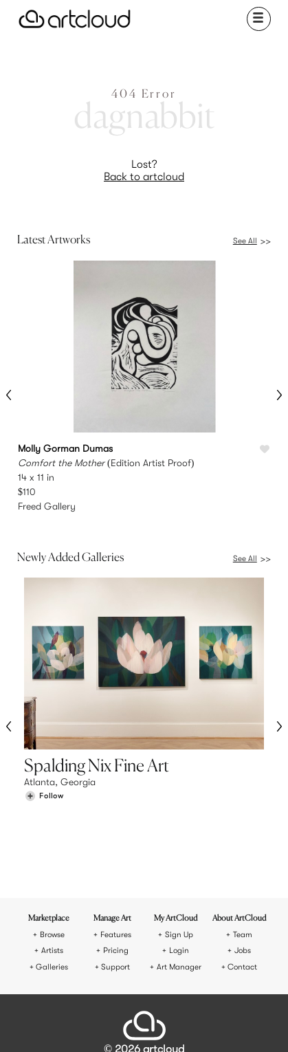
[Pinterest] (109, 1023)
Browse (52, 847)
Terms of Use (116, 976)
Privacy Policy (171, 976)
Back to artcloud (144, 177)
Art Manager (179, 879)
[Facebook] (133, 1023)
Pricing (116, 863)
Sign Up (179, 847)
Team (242, 847)
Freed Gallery (47, 506)
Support (115, 879)
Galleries (52, 879)
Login (179, 863)
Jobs (242, 863)
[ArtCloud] (74, 19)
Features (115, 847)
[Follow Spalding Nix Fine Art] (44, 782)
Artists (52, 863)
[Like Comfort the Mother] (264, 449)
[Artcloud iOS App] (178, 1025)
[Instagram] (87, 1023)
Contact (242, 879)
